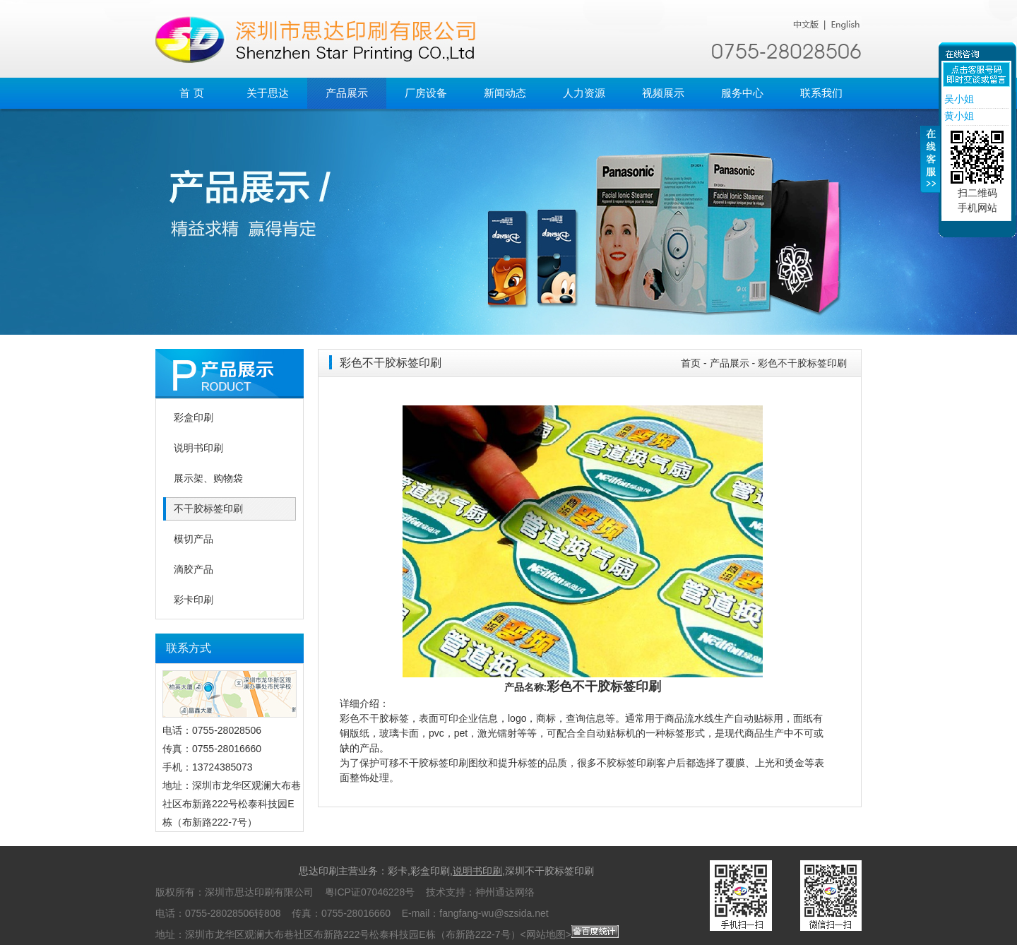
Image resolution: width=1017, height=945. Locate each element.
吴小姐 (957, 99)
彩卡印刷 (193, 600)
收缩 (930, 167)
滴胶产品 (193, 569)
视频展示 (663, 93)
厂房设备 (426, 93)
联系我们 (821, 93)
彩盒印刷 (193, 417)
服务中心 (742, 93)
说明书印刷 (198, 448)
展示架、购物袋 (208, 478)
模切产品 (193, 539)
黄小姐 (957, 115)
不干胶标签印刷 (208, 509)
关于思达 (267, 93)
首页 (691, 363)
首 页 (191, 93)
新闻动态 (505, 93)
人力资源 (584, 93)
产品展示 (347, 93)
